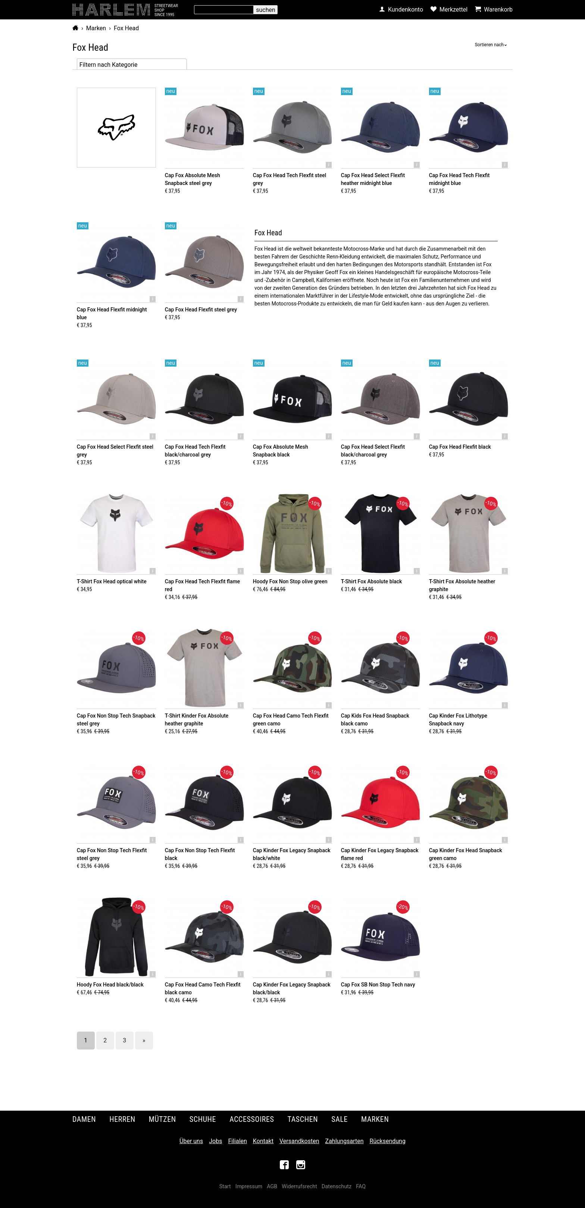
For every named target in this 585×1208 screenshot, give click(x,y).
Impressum (248, 1186)
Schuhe (203, 1119)
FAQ (361, 1186)
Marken (96, 28)
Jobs (215, 1141)
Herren (122, 1119)
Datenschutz (336, 1186)
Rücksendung (388, 1141)
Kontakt (263, 1141)
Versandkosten (299, 1141)
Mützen (162, 1119)
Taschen (303, 1119)
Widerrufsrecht (299, 1186)
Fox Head (126, 28)
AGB (272, 1186)
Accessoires (251, 1119)
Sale (339, 1119)
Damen (84, 1119)
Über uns (191, 1141)
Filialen (237, 1141)
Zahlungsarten (344, 1141)
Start (225, 1186)
